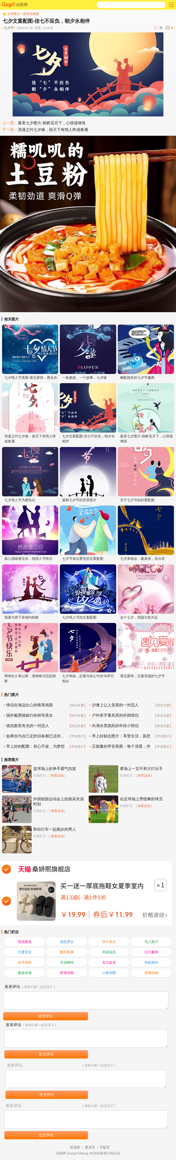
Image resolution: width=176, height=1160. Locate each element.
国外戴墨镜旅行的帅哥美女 (29, 715)
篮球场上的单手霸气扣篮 (54, 769)
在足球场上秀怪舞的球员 (141, 799)
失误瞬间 (67, 962)
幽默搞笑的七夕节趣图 (137, 377)
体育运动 (57, 775)
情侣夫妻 (77, 705)
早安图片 (77, 736)
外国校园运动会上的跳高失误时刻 (58, 801)
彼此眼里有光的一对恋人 (27, 726)
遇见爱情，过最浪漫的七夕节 (142, 676)
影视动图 (67, 973)
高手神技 (25, 962)
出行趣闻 (151, 952)
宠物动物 (151, 973)
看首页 (90, 1147)
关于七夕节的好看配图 (137, 500)
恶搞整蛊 (25, 942)
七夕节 (9, 28)
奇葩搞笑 (109, 952)
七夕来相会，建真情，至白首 (142, 558)
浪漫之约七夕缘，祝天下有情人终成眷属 (53, 129)
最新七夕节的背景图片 (79, 500)
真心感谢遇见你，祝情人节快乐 (28, 558)
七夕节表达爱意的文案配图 (82, 558)
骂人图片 (151, 942)
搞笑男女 (67, 942)
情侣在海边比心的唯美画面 (29, 705)
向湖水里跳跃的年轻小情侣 (115, 726)
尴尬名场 (25, 973)
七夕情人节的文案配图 (79, 617)
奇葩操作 (151, 962)
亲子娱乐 (109, 942)
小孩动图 (109, 973)
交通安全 (25, 952)
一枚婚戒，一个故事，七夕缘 (84, 377)
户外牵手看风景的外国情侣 (115, 715)
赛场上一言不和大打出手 (141, 769)
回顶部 (75, 1147)
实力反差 (109, 962)
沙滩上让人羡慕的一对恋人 (115, 705)
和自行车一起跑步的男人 (54, 829)
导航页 (104, 1147)
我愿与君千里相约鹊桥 (21, 617)
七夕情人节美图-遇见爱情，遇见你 (30, 377)
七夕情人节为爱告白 (19, 500)
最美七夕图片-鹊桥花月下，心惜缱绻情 (51, 123)
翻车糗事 (67, 952)
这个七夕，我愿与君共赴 (139, 617)
